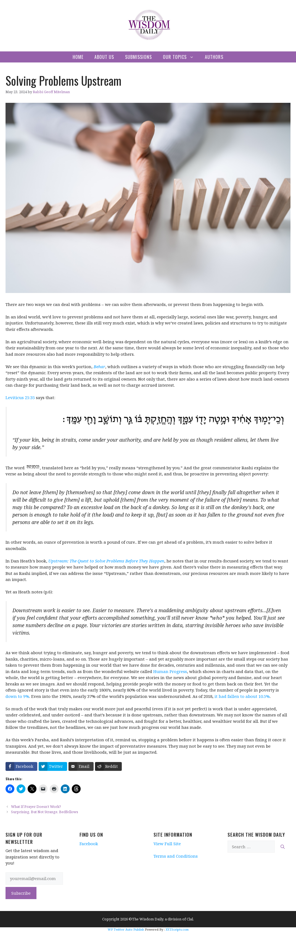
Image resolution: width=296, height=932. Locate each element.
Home (78, 57)
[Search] (282, 847)
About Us (104, 57)
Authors (214, 57)
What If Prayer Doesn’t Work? (36, 806)
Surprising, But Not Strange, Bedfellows (44, 811)
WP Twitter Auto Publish (126, 929)
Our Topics (181, 56)
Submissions (138, 57)
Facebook (89, 843)
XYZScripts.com (177, 929)
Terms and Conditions (176, 856)
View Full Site (167, 843)
